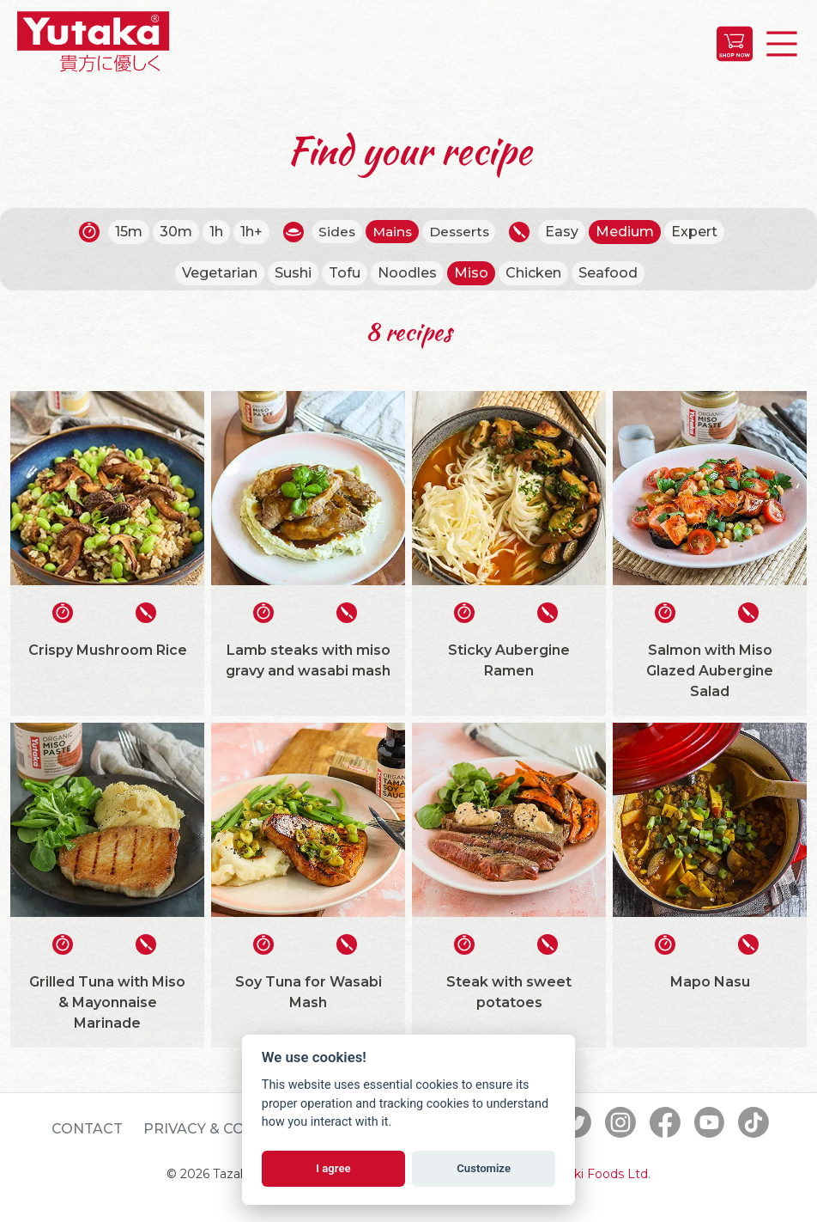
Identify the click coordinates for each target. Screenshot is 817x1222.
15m (125, 231)
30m (172, 231)
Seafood (608, 273)
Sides (335, 231)
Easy (566, 231)
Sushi (293, 273)
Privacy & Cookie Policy (240, 1129)
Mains (392, 231)
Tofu (344, 273)
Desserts (461, 231)
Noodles (407, 273)
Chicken (533, 273)
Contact (87, 1129)
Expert (698, 231)
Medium (629, 231)
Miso (471, 273)
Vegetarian (219, 273)
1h (213, 231)
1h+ (248, 231)
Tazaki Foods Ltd (597, 1174)
